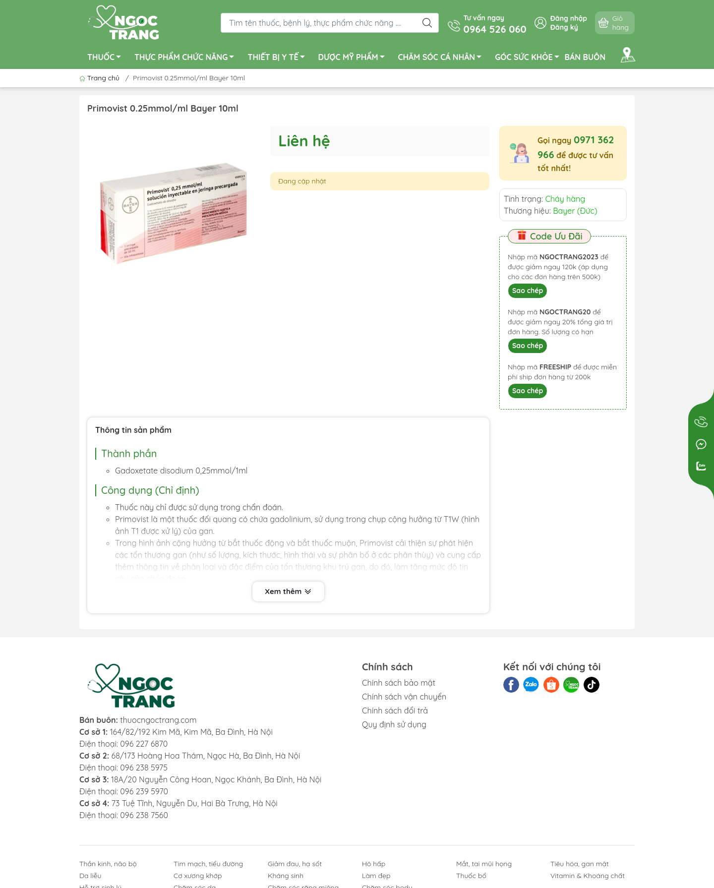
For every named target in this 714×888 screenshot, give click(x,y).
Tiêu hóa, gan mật (579, 863)
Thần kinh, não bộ (108, 863)
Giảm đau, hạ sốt (295, 863)
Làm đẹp (376, 875)
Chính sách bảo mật (398, 683)
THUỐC (106, 58)
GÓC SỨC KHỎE (529, 58)
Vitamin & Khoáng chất (587, 875)
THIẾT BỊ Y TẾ (278, 58)
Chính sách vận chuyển (404, 697)
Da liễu (90, 875)
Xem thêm (288, 592)
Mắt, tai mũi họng (484, 863)
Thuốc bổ (471, 875)
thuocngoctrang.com (158, 720)
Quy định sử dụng (394, 724)
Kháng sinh (285, 875)
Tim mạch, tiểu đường (208, 863)
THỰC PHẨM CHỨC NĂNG (186, 58)
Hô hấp (373, 863)
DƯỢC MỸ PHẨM (354, 58)
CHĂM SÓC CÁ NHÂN (442, 58)
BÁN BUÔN (585, 57)
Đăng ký (564, 27)
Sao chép (527, 290)
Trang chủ (100, 77)
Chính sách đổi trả (395, 710)
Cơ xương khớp (198, 875)
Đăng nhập (568, 18)
